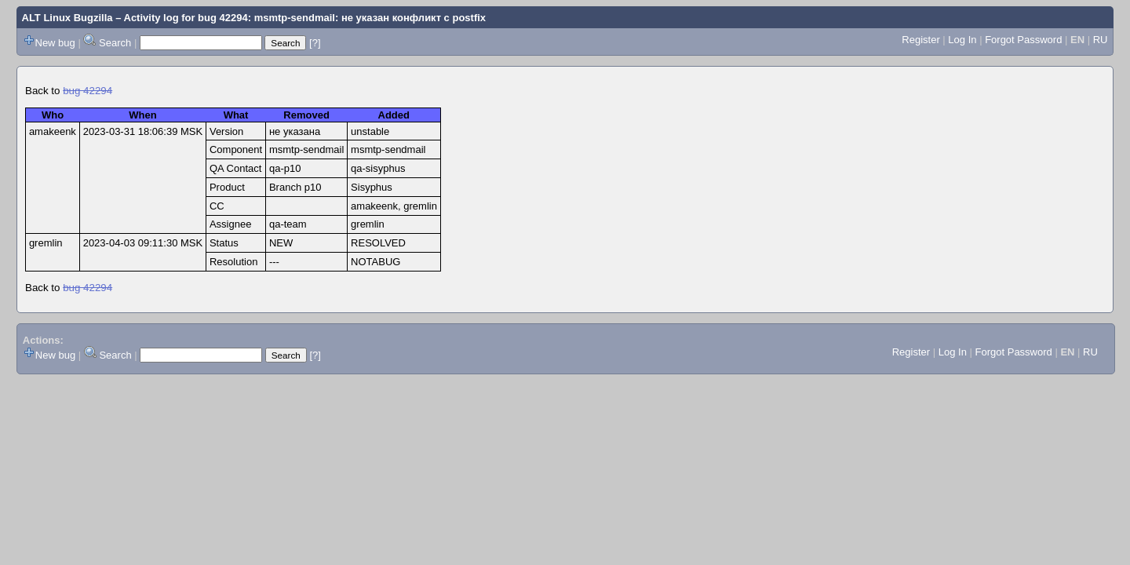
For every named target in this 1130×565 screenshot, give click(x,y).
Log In (962, 40)
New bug (55, 43)
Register (920, 40)
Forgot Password (1023, 40)
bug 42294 (87, 91)
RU (1100, 40)
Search (115, 43)
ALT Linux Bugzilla (67, 18)
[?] (314, 43)
